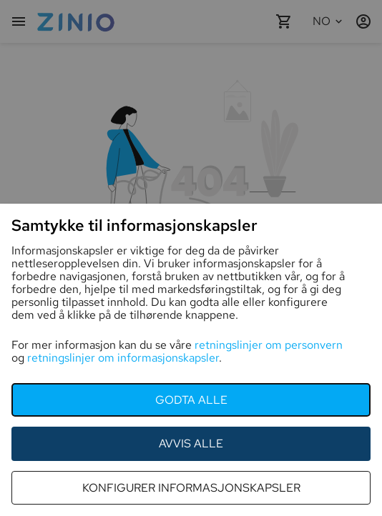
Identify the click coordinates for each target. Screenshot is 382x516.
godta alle (191, 399)
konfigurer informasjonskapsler (191, 487)
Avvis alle (191, 443)
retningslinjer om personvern (269, 344)
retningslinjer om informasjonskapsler (123, 357)
